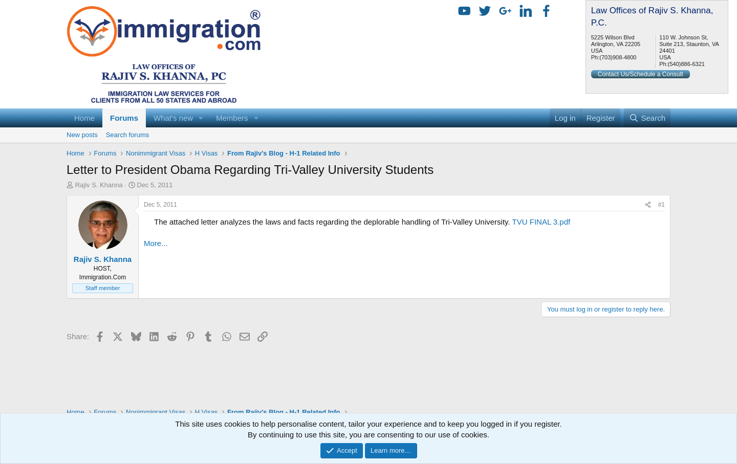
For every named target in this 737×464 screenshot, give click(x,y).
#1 (661, 204)
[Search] (647, 117)
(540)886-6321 (686, 64)
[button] (201, 117)
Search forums (127, 135)
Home (84, 118)
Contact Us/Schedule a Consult (640, 74)
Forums (124, 118)
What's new (173, 118)
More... (156, 243)
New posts (82, 135)
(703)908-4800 (617, 57)
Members (232, 118)
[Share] (648, 205)
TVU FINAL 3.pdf (541, 221)
